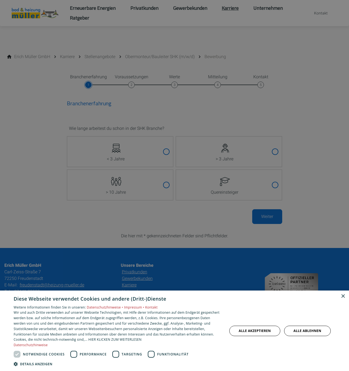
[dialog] (174, 331)
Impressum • (134, 307)
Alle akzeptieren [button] (255, 330)
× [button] (343, 296)
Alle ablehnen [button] (307, 330)
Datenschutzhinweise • (105, 307)
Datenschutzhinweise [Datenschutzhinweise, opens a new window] (31, 345)
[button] (117, 364)
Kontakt (151, 307)
